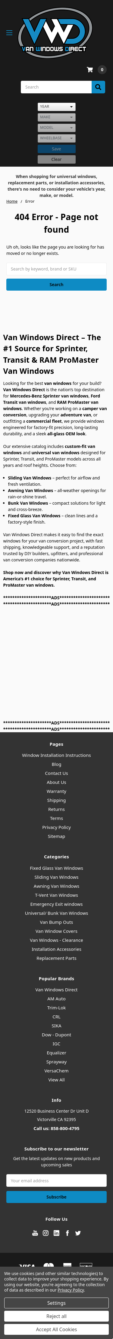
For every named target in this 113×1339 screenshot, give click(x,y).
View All (56, 1080)
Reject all (56, 1316)
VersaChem (56, 1071)
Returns (56, 809)
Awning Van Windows (56, 886)
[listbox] (57, 107)
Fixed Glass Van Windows (56, 868)
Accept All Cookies (56, 1329)
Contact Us (56, 773)
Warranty (56, 791)
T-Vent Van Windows (56, 895)
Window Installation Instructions (56, 755)
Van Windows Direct (56, 990)
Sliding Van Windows (57, 877)
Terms (56, 818)
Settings (56, 1303)
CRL (56, 1017)
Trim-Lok (56, 1008)
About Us (56, 782)
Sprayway (56, 1062)
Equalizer (56, 1053)
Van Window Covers (56, 931)
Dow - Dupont (56, 1035)
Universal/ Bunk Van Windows (56, 913)
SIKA (56, 1026)
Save (56, 149)
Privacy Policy (56, 827)
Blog (56, 764)
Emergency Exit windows (56, 904)
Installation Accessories (56, 949)
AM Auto (56, 999)
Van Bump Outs (56, 922)
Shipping (56, 800)
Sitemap (56, 836)
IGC (57, 1044)
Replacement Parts (56, 958)
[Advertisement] (56, 663)
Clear (57, 159)
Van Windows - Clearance (56, 940)
